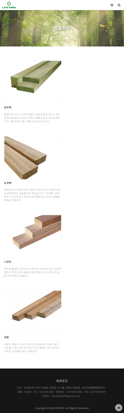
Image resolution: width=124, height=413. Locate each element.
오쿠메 (7, 183)
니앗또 (7, 262)
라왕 (6, 337)
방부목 (7, 107)
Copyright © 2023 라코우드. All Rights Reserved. (62, 408)
